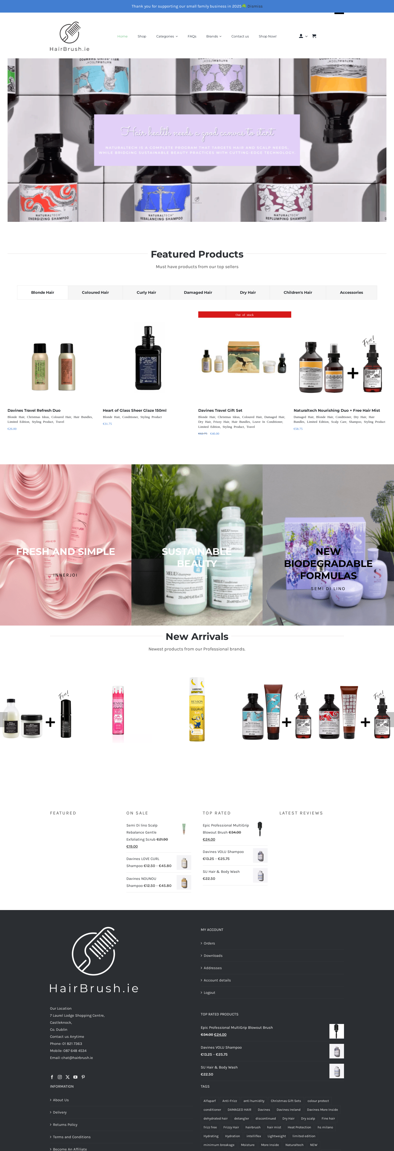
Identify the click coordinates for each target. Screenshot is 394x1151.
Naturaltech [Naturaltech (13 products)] (294, 1145)
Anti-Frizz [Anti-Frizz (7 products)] (229, 1101)
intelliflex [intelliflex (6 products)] (254, 1136)
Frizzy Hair (221, 421)
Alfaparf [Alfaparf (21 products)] (210, 1101)
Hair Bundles (83, 416)
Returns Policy (65, 1124)
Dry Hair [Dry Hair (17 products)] (288, 1118)
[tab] (42, 292)
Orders (209, 943)
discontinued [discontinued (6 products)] (266, 1118)
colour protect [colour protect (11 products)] (318, 1101)
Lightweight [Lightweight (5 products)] (277, 1136)
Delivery (60, 1112)
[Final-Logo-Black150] (69, 23)
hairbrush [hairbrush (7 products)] (253, 1127)
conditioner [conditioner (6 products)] (212, 1110)
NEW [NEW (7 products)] (313, 1145)
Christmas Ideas (38, 416)
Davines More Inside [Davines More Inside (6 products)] (322, 1110)
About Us (61, 1100)
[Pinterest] (83, 1077)
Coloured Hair (61, 416)
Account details (217, 980)
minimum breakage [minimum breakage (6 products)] (219, 1145)
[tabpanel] (197, 380)
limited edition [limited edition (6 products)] (303, 1136)
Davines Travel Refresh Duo (34, 410)
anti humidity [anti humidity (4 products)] (253, 1101)
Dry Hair (204, 421)
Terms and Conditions (72, 1137)
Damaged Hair (274, 416)
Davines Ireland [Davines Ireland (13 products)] (289, 1110)
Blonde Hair (16, 416)
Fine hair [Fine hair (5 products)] (328, 1118)
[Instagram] (60, 1077)
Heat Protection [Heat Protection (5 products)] (299, 1127)
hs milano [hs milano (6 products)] (325, 1127)
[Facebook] (52, 1077)
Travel (60, 421)
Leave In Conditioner (267, 421)
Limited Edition (18, 421)
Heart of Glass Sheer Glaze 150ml (135, 410)
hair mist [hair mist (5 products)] (274, 1127)
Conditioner (130, 416)
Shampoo (355, 421)
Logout (209, 992)
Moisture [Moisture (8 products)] (248, 1145)
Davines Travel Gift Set (220, 410)
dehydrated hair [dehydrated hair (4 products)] (216, 1118)
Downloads (213, 955)
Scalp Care (338, 421)
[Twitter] (68, 1077)
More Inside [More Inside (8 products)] (270, 1145)
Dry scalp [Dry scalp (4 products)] (308, 1118)
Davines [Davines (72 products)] (264, 1110)
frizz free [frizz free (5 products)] (210, 1127)
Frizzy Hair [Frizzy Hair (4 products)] (231, 1127)
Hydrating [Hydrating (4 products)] (211, 1136)
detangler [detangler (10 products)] (241, 1118)
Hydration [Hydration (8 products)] (232, 1136)
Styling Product (42, 421)
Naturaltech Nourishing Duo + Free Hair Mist (337, 410)
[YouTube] (75, 1077)
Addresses (213, 968)
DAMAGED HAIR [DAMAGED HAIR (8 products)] (239, 1110)
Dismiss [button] (255, 6)
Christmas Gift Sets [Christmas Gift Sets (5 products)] (286, 1101)
